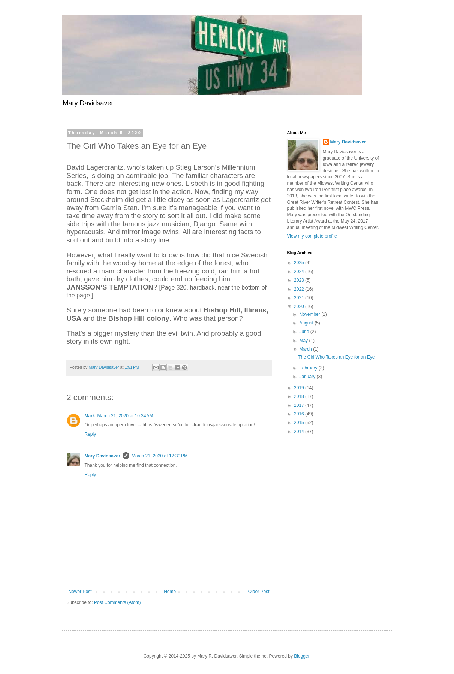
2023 (299, 280)
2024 (299, 271)
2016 (299, 414)
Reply (90, 434)
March (306, 349)
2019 (299, 387)
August (307, 323)
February (308, 368)
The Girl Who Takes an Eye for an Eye (336, 357)
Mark (90, 415)
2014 (299, 431)
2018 (299, 396)
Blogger (301, 656)
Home (170, 591)
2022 (299, 289)
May (304, 340)
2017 (299, 405)
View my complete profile (312, 236)
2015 (299, 422)
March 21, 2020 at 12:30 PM (160, 456)
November (310, 314)
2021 (299, 297)
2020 (299, 306)
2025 (299, 262)
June (304, 331)
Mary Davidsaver (102, 456)
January (307, 376)
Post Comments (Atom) (117, 602)
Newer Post (80, 591)
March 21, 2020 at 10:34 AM (125, 415)
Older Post (259, 591)
